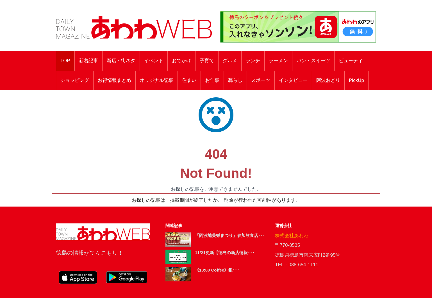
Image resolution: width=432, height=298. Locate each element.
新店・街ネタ (121, 60)
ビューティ (351, 60)
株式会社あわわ (291, 235)
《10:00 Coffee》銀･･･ (217, 270)
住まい (189, 80)
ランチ (253, 60)
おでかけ (181, 60)
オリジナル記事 (156, 80)
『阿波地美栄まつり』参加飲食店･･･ (230, 235)
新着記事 (88, 60)
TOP (65, 60)
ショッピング (74, 80)
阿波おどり (328, 80)
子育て (207, 60)
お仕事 (212, 80)
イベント (153, 60)
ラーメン (278, 60)
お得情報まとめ (114, 80)
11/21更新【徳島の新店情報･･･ (224, 252)
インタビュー (293, 80)
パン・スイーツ (313, 60)
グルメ (230, 60)
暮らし (235, 80)
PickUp (356, 80)
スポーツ (260, 80)
